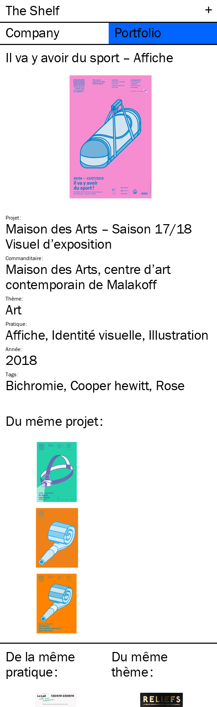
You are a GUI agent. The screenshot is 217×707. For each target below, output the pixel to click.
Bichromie (34, 385)
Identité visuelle (97, 334)
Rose (170, 385)
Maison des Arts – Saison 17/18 (99, 228)
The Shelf (32, 10)
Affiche (25, 334)
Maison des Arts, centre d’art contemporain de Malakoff (88, 276)
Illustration (178, 334)
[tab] (54, 33)
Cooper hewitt (109, 385)
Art (13, 309)
